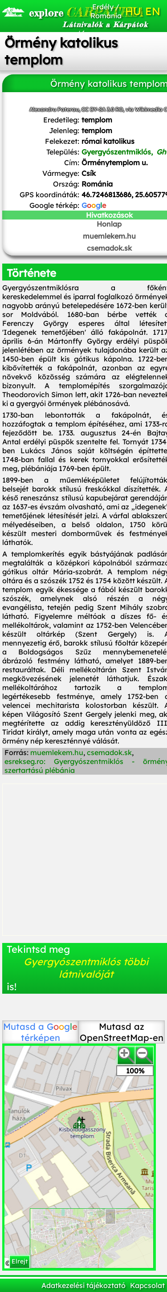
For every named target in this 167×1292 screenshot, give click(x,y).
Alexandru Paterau (54, 109)
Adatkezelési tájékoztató (83, 1285)
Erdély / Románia (106, 11)
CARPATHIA (54, 12)
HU (133, 11)
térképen (49, 1032)
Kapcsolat (147, 1285)
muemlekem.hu (56, 752)
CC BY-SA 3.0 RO (102, 109)
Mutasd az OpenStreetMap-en (121, 1032)
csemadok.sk (109, 752)
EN (152, 11)
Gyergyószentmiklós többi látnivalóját (86, 967)
